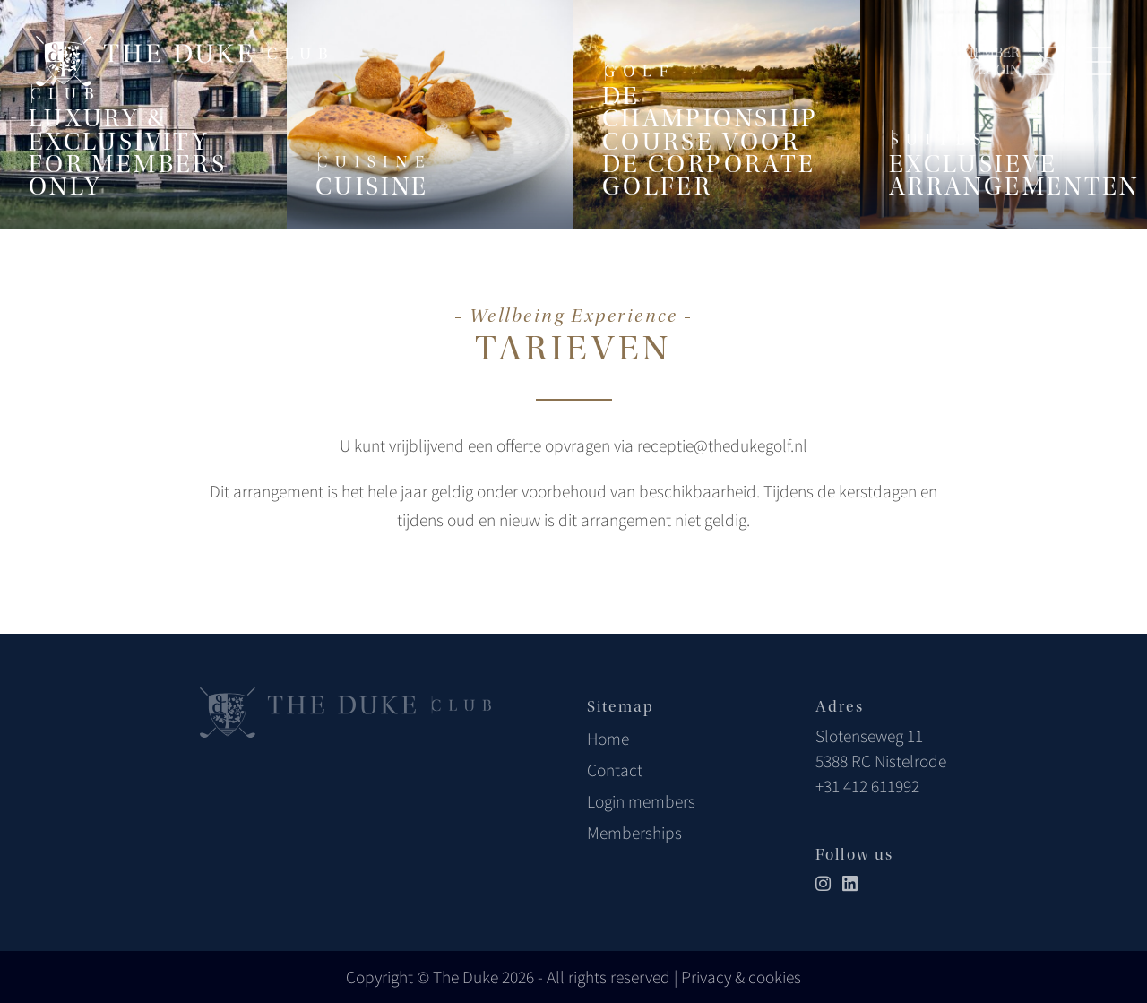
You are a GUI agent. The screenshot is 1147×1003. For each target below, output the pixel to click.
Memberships (634, 832)
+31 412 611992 (867, 786)
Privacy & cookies (741, 977)
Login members (641, 801)
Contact (614, 770)
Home (608, 738)
